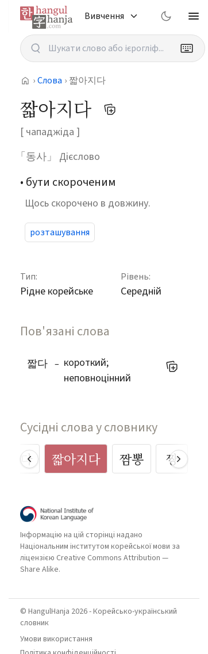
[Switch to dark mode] (166, 16)
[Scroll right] (179, 459)
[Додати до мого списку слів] (110, 109)
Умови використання (56, 639)
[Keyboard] (187, 48)
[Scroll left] (29, 459)
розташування (60, 232)
